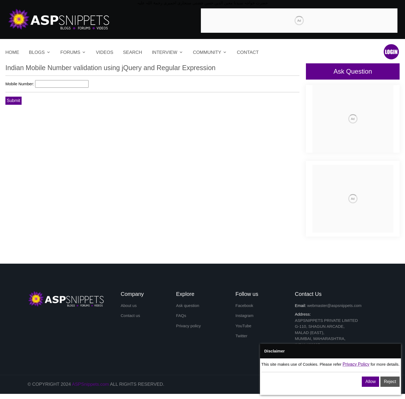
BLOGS (37, 52)
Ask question (187, 305)
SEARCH (132, 52)
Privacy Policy (356, 364)
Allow (370, 381)
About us (129, 305)
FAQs (181, 315)
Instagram (244, 315)
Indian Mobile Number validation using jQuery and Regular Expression (110, 67)
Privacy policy (188, 325)
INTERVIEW (164, 52)
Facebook (244, 305)
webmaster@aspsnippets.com (334, 305)
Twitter (241, 335)
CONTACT (248, 52)
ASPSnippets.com (90, 384)
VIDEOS (104, 52)
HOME (12, 52)
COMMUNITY (207, 52)
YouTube (243, 325)
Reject (390, 381)
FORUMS (70, 52)
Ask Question (352, 71)
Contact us (130, 315)
